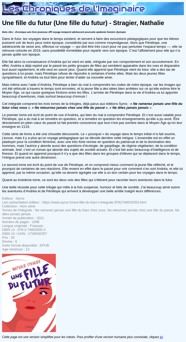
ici (161, 337)
